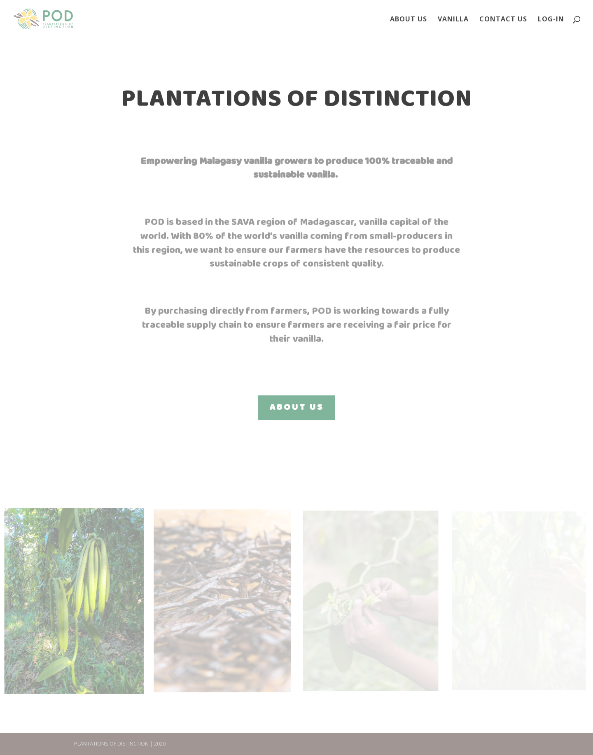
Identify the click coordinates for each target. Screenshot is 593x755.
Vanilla (453, 19)
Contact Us (503, 19)
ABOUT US (296, 407)
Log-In (551, 19)
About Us (408, 19)
